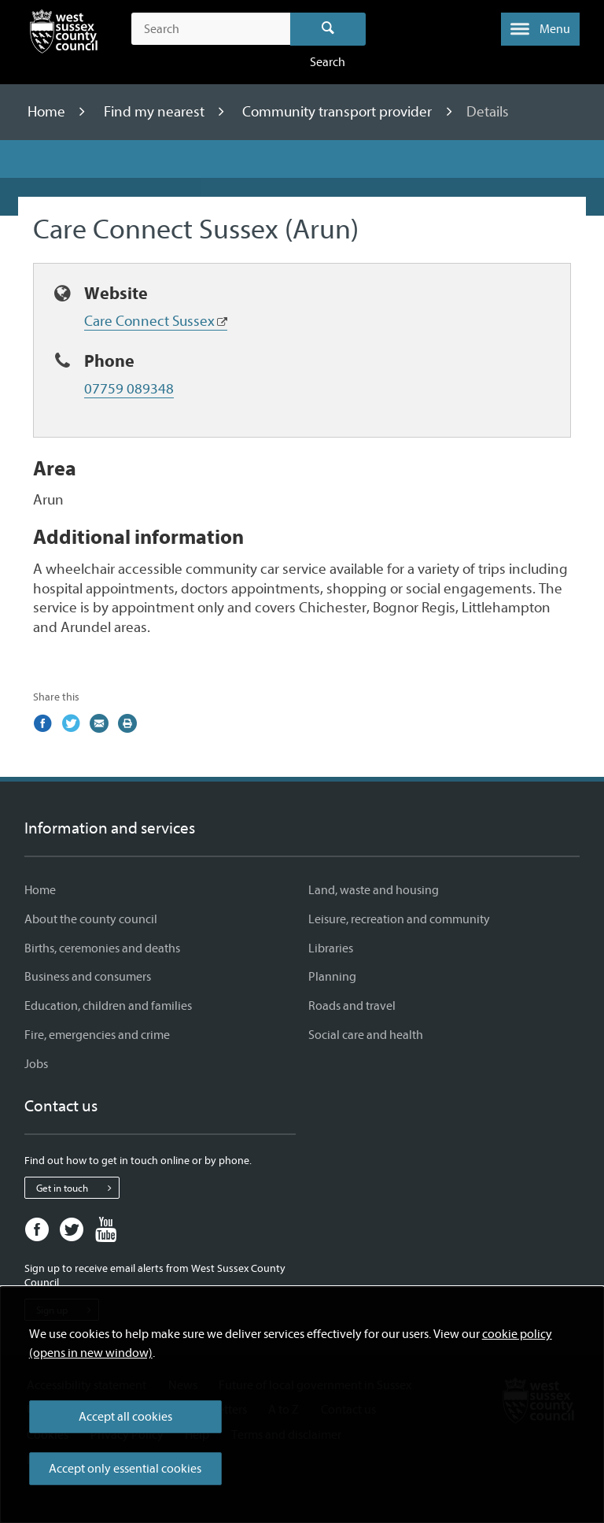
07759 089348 (129, 388)
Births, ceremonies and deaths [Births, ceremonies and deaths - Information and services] (102, 948)
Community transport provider (338, 111)
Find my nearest (156, 111)
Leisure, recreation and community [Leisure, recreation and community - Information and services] (399, 919)
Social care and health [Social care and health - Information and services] (365, 1035)
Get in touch (77, 1187)
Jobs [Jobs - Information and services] (36, 1064)
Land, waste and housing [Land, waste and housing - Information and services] (373, 890)
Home (48, 111)
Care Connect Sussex (149, 321)
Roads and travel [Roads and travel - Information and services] (352, 1006)
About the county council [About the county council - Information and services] (90, 919)
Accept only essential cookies (125, 1469)
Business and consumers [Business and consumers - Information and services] (87, 977)
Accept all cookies (125, 1417)
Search (328, 29)
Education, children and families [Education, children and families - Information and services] (108, 1006)
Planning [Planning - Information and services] (332, 977)
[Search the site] (210, 29)
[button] (540, 29)
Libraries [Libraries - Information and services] (330, 948)
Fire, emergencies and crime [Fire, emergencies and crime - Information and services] (97, 1035)
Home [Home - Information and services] (40, 890)
